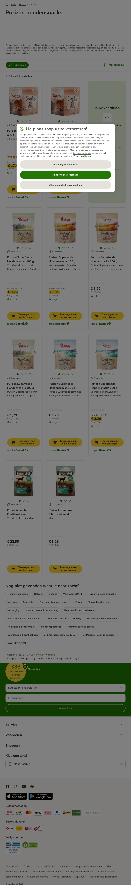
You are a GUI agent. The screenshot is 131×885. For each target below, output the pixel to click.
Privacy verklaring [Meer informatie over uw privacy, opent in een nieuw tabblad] (82, 156)
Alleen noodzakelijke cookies (65, 185)
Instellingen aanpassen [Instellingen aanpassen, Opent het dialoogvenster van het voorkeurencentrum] (65, 164)
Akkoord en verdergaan (65, 174)
